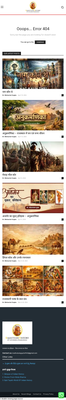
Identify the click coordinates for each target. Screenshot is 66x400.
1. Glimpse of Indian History (13, 374)
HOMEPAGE (40, 42)
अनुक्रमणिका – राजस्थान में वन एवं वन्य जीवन (23, 133)
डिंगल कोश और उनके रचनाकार (16, 257)
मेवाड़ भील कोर (9, 174)
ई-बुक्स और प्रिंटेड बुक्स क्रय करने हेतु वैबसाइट (20, 364)
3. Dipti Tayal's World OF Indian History (17, 380)
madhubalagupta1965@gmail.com (24, 353)
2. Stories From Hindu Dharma (14, 377)
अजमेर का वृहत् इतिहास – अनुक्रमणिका (20, 216)
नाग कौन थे (7, 91)
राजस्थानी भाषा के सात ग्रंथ (14, 299)
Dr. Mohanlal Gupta (9, 95)
